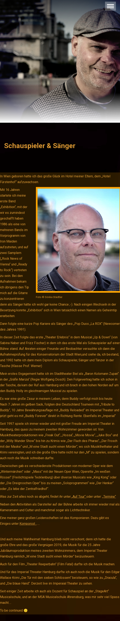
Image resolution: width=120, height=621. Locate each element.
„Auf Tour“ (78, 497)
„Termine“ (109, 497)
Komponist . (28, 524)
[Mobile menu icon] (110, 6)
